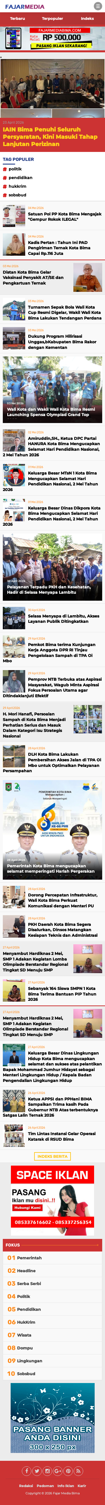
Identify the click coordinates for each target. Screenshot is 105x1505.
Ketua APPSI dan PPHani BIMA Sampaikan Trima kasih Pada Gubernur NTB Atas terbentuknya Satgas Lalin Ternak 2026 (50, 1107)
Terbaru (17, 18)
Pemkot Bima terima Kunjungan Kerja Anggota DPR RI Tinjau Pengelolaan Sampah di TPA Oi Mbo (49, 653)
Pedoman (45, 1486)
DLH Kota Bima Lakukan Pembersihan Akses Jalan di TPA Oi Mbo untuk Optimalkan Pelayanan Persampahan (52, 762)
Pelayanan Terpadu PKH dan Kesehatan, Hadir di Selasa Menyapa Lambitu (49, 589)
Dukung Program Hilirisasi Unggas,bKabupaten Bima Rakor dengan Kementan (62, 342)
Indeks (87, 18)
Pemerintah (29, 1257)
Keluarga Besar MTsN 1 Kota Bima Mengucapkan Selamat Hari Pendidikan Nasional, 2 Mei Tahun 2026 (50, 481)
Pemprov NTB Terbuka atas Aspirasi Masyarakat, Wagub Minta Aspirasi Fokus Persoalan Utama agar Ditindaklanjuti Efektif (52, 687)
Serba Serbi (29, 1283)
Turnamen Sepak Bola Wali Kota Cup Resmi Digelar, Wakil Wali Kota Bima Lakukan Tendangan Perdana (65, 313)
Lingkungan (29, 1360)
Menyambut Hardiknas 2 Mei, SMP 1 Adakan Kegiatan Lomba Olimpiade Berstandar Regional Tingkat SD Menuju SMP (35, 962)
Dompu (25, 1348)
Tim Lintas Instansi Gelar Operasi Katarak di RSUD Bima (61, 1136)
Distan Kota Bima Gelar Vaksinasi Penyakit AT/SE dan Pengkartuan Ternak (33, 278)
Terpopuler (52, 18)
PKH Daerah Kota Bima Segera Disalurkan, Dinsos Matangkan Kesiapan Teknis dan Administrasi (62, 930)
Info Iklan (65, 1486)
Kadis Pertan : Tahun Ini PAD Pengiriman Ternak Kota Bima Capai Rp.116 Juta (59, 248)
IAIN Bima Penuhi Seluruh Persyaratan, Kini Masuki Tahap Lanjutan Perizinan (50, 136)
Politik (15, 169)
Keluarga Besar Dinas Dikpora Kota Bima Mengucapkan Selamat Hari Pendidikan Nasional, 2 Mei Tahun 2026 (52, 516)
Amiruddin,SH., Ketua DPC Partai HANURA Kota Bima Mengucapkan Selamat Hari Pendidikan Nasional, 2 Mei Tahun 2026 (51, 446)
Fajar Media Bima (66, 1493)
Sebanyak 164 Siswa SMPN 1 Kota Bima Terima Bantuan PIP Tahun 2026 (62, 994)
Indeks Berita (52, 1156)
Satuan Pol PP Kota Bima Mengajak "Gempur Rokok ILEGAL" (64, 217)
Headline (26, 1270)
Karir (82, 1486)
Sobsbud (17, 195)
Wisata (24, 1335)
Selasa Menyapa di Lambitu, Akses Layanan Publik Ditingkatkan (63, 619)
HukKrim (17, 186)
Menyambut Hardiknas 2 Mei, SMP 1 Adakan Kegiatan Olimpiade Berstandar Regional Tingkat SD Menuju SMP (35, 1026)
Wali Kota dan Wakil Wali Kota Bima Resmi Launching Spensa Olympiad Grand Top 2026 (51, 413)
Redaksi (26, 1486)
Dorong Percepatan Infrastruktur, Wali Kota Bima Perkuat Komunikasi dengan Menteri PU (62, 900)
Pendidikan (20, 177)
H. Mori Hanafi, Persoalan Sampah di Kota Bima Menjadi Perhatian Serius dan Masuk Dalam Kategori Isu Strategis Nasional (34, 725)
